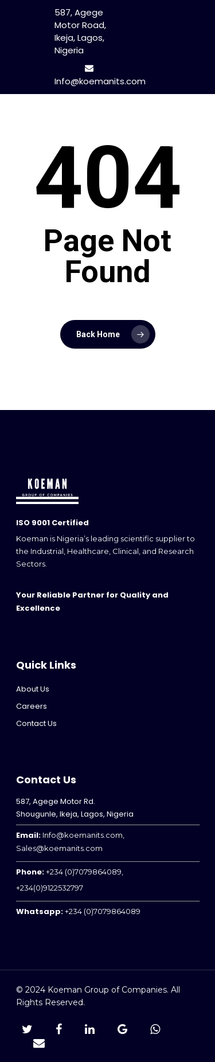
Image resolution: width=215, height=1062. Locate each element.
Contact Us (36, 723)
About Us (32, 689)
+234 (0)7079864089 (102, 911)
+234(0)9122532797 (49, 887)
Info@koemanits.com (100, 75)
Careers (31, 706)
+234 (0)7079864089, (84, 871)
